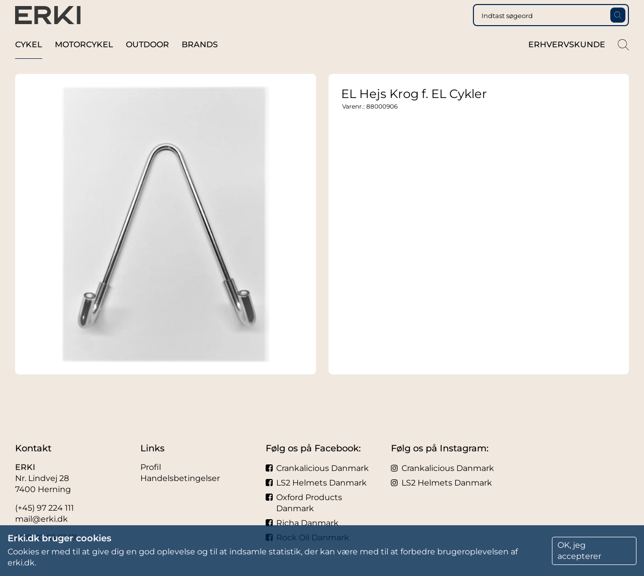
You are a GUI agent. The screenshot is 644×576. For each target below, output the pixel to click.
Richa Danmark (302, 523)
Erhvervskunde (566, 64)
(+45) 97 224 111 (44, 508)
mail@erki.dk (41, 519)
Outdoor (147, 64)
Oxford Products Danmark (304, 503)
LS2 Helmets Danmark (316, 483)
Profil (150, 467)
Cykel (28, 64)
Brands (200, 64)
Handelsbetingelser (180, 478)
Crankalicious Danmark (317, 468)
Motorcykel (84, 64)
